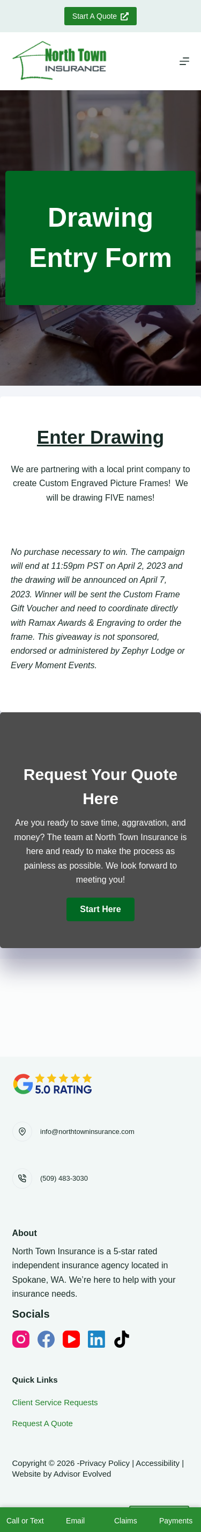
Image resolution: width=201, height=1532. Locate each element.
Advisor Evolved (82, 1473)
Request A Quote (42, 1423)
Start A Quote (100, 16)
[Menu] (184, 61)
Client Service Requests (55, 1402)
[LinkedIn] (96, 1339)
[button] (100, 909)
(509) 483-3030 (64, 1178)
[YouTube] (71, 1339)
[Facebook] (46, 1339)
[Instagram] (20, 1339)
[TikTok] (121, 1339)
